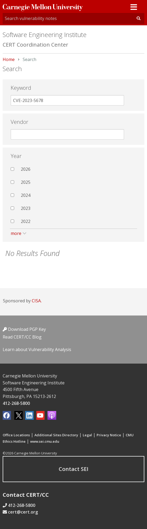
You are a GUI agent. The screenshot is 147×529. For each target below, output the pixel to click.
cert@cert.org (23, 512)
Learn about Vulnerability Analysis (37, 349)
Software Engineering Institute (44, 34)
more (16, 233)
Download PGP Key (24, 329)
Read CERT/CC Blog (22, 337)
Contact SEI (73, 469)
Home (9, 59)
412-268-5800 (16, 403)
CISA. (37, 301)
